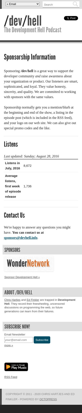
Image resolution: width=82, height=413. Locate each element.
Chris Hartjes (12, 299)
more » (8, 345)
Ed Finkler (33, 299)
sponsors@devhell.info (20, 238)
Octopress (48, 399)
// (23, 21)
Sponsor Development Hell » (22, 277)
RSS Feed (10, 377)
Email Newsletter (14, 334)
